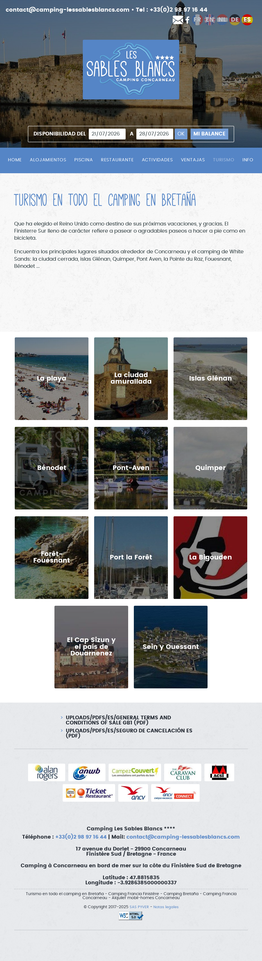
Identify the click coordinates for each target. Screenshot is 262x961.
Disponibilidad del (59, 134)
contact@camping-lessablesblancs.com (68, 10)
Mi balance (209, 134)
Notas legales (166, 907)
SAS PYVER (138, 907)
